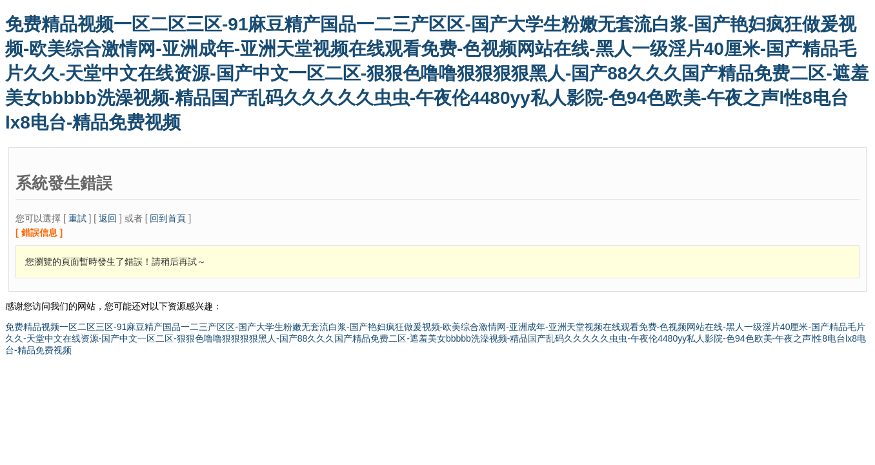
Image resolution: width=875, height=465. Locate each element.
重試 (77, 218)
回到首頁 (168, 218)
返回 (108, 218)
